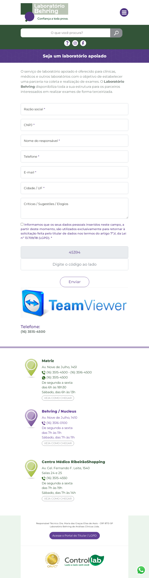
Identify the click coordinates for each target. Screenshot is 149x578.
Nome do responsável (42, 141)
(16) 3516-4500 (81, 372)
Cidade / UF (34, 188)
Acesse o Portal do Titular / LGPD (74, 535)
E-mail (30, 172)
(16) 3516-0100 (56, 423)
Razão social (34, 109)
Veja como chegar (58, 398)
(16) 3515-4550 (56, 478)
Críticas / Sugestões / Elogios (46, 204)
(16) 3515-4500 (57, 372)
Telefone (31, 156)
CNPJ (29, 125)
